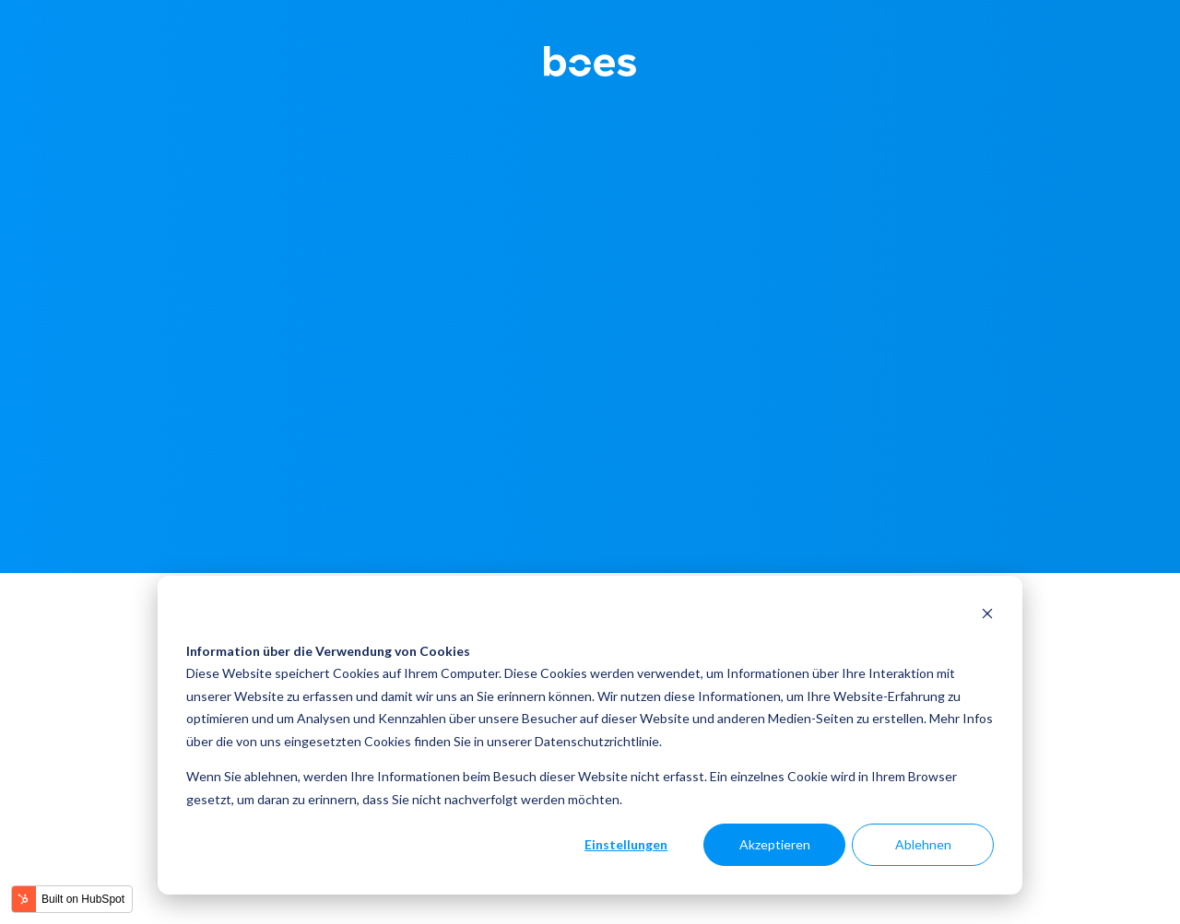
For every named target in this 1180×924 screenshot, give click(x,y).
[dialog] (590, 735)
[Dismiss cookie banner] (987, 615)
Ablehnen (923, 844)
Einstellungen (625, 844)
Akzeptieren (774, 844)
